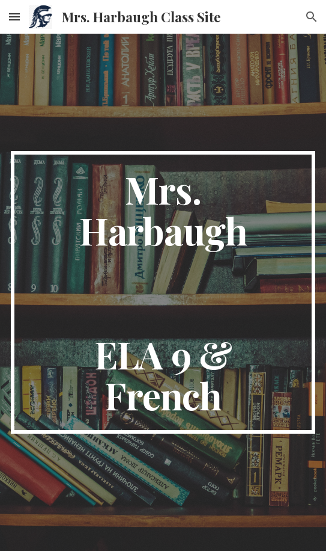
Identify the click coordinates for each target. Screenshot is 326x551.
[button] (14, 16)
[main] (163, 292)
